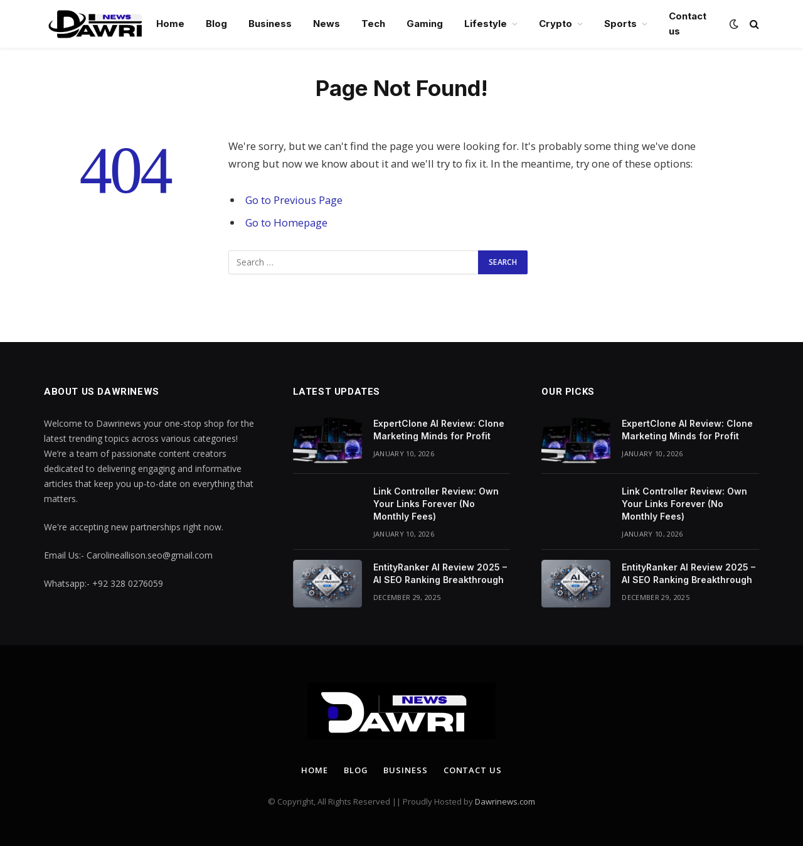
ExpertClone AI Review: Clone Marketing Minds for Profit (438, 429)
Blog (216, 23)
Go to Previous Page (294, 200)
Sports (620, 23)
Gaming (425, 23)
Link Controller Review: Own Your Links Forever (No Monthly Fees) (436, 504)
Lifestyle (485, 23)
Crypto (555, 23)
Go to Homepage (286, 222)
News (326, 23)
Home (170, 23)
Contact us (687, 23)
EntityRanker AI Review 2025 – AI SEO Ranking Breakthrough (440, 573)
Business (270, 23)
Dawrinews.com (505, 801)
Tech (373, 23)
